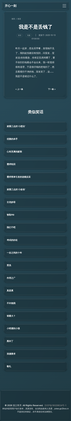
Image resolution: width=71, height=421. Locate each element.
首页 (13, 19)
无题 (28, 35)
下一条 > (52, 89)
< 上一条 (19, 89)
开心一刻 (10, 5)
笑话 (19, 19)
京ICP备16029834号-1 (55, 405)
